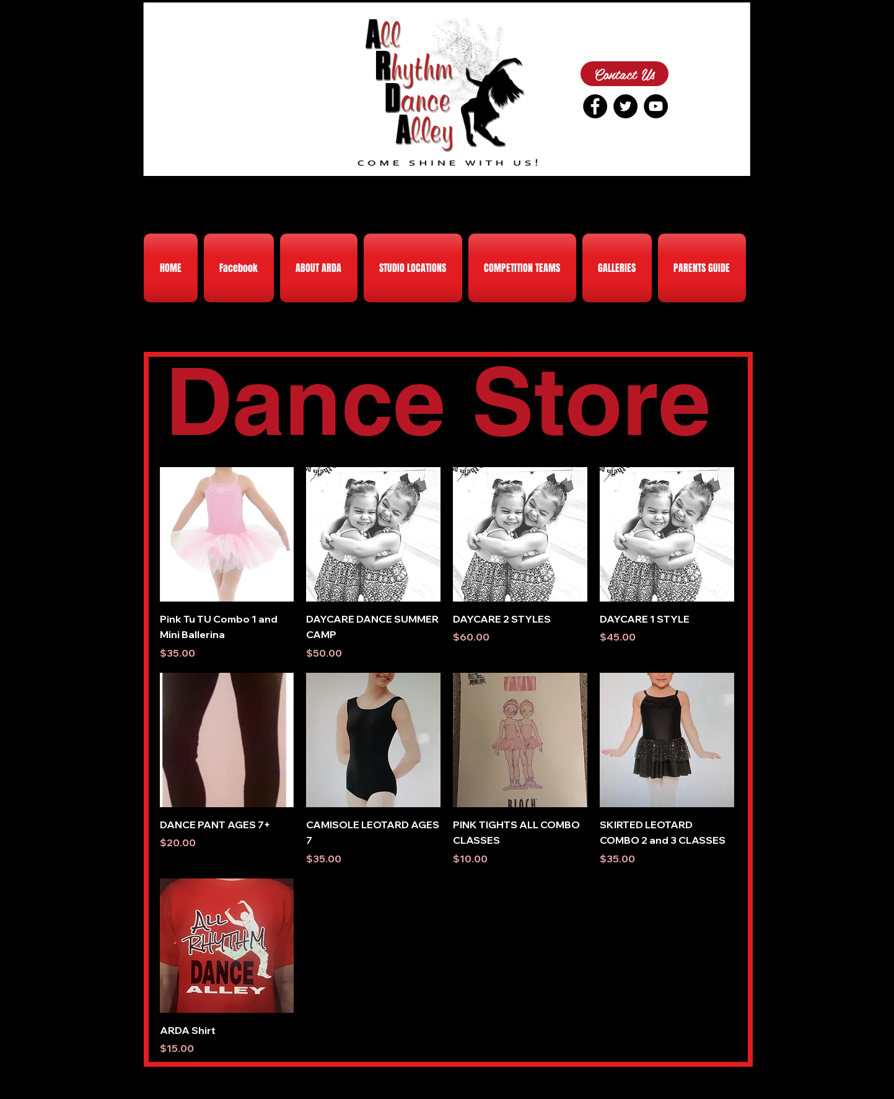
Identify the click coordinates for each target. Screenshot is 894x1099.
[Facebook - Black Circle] (595, 106)
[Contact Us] (624, 73)
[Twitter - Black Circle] (625, 106)
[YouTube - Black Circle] (656, 106)
